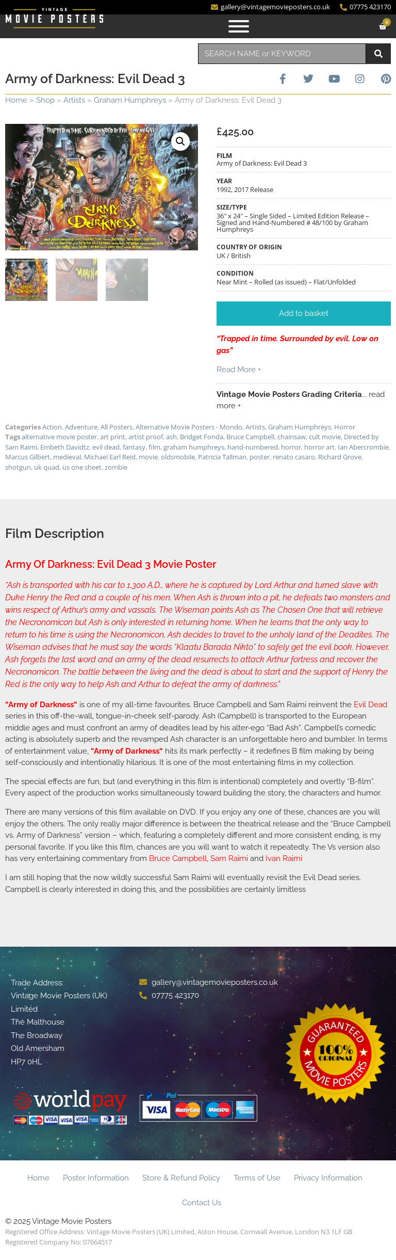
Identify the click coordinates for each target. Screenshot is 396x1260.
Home (16, 100)
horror (291, 447)
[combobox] (282, 53)
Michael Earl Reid (110, 456)
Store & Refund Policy (181, 1178)
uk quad (46, 467)
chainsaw (291, 436)
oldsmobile (178, 456)
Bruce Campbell (250, 436)
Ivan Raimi (284, 858)
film (154, 447)
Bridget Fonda (201, 436)
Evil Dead (370, 704)
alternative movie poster (59, 436)
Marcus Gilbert (27, 456)
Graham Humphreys (130, 100)
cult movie (325, 436)
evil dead (106, 447)
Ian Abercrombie (363, 447)
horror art (319, 447)
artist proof (145, 436)
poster (260, 456)
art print (112, 436)
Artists (74, 100)
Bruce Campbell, (179, 858)
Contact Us (201, 1202)
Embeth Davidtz (64, 447)
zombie (116, 467)
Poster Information (96, 1178)
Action (52, 427)
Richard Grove (339, 456)
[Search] (378, 53)
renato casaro (294, 456)
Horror (344, 427)
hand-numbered (252, 447)
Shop (45, 100)
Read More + (239, 369)
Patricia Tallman (222, 456)
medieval (67, 456)
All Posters (117, 427)
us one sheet (82, 467)
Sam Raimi (229, 858)
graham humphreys (193, 447)
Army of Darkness (41, 704)
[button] (180, 141)
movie (148, 456)
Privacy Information (328, 1178)
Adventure (81, 427)
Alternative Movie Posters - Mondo (189, 427)
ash (171, 436)
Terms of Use (257, 1178)
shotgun (18, 467)
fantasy (134, 447)
